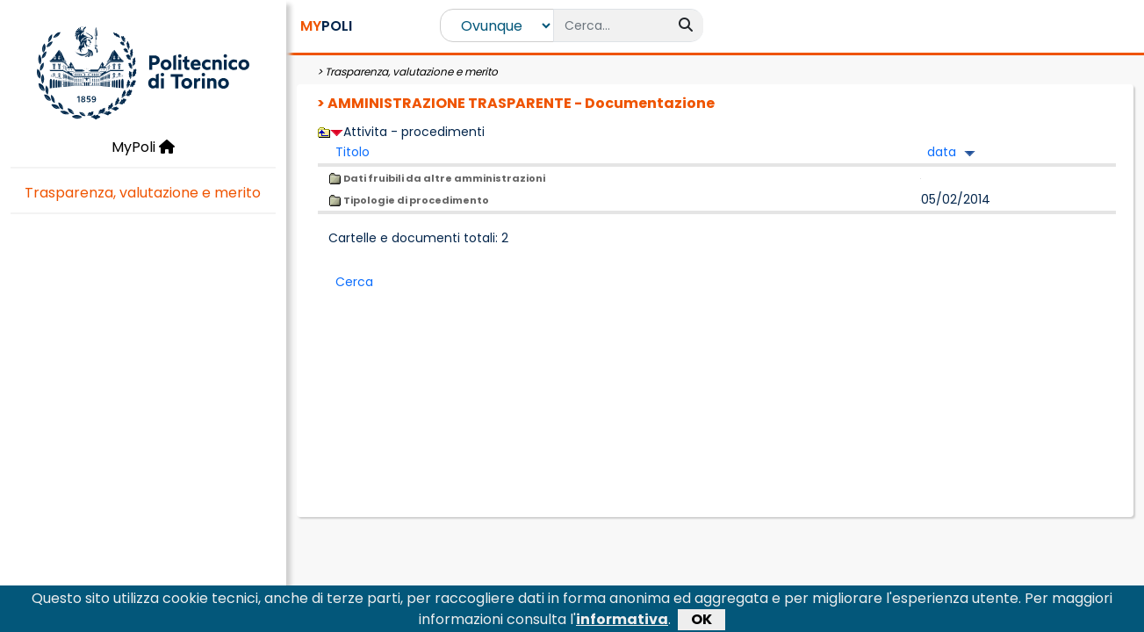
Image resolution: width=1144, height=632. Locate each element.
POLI (326, 26)
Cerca (354, 282)
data (941, 152)
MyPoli (143, 147)
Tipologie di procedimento (408, 200)
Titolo (352, 152)
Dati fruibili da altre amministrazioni (436, 178)
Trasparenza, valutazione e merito (143, 193)
